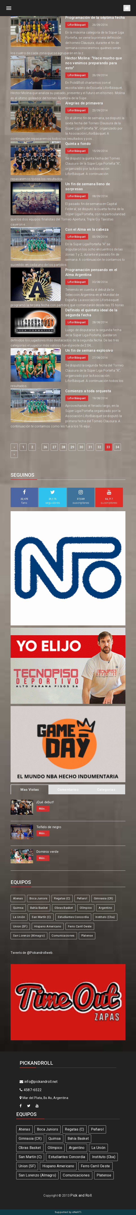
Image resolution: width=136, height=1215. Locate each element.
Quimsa (18, 907)
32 (99, 447)
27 (54, 447)
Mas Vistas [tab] (29, 790)
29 (72, 447)
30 (81, 447)
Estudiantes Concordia (73, 917)
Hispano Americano (47, 926)
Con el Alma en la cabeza (87, 229)
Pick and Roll (81, 1195)
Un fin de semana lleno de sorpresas (87, 186)
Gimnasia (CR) (103, 898)
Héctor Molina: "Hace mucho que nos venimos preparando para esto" (93, 63)
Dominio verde (47, 852)
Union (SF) (20, 926)
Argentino (105, 907)
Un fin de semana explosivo (89, 350)
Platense (87, 935)
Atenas (18, 898)
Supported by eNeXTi (68, 1212)
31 (90, 447)
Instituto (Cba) (105, 917)
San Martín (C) (41, 917)
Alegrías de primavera (84, 103)
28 (63, 447)
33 (108, 447)
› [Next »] (14, 454)
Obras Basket (63, 907)
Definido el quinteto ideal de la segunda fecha (91, 312)
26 (45, 447)
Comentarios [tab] (68, 790)
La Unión (19, 917)
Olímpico (86, 907)
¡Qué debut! (45, 802)
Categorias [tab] (106, 790)
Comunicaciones (63, 935)
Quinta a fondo (78, 144)
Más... (43, 808)
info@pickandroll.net (39, 1081)
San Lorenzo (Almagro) (29, 935)
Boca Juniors (38, 898)
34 (117, 447)
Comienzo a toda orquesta (88, 391)
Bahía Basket (39, 907)
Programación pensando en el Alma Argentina (91, 272)
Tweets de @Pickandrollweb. (32, 952)
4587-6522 (31, 1090)
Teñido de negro (48, 827)
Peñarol (82, 898)
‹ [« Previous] (14, 447)
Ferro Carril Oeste (79, 926)
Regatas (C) (62, 898)
